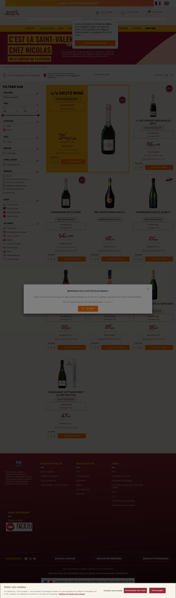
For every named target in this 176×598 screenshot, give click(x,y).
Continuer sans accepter (113, 596)
